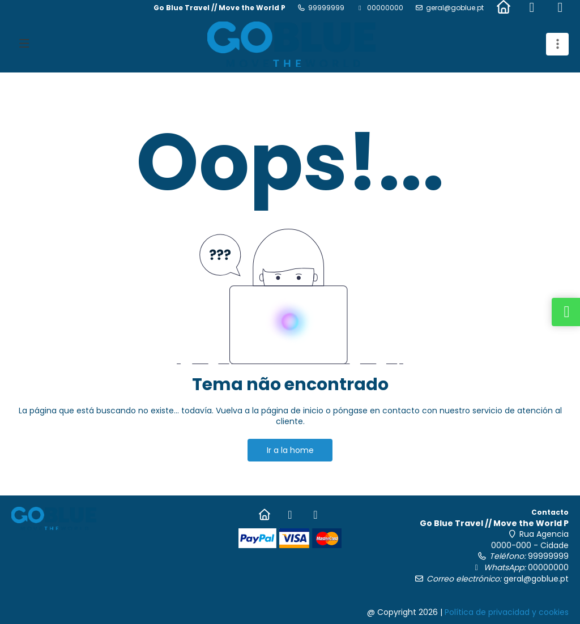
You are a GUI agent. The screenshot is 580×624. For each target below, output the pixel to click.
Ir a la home (290, 450)
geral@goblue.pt (455, 7)
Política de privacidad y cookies (507, 612)
